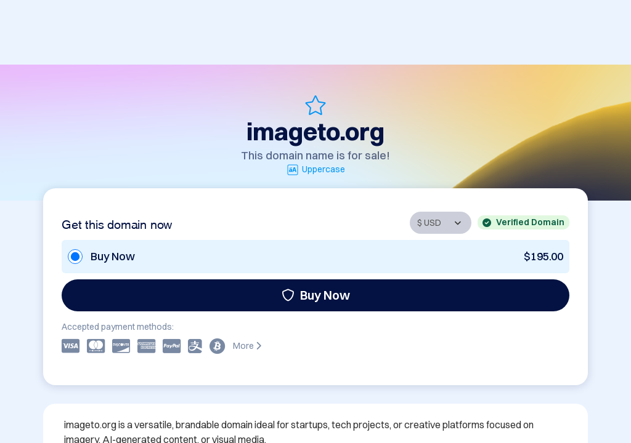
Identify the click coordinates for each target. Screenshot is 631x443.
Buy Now (316, 295)
